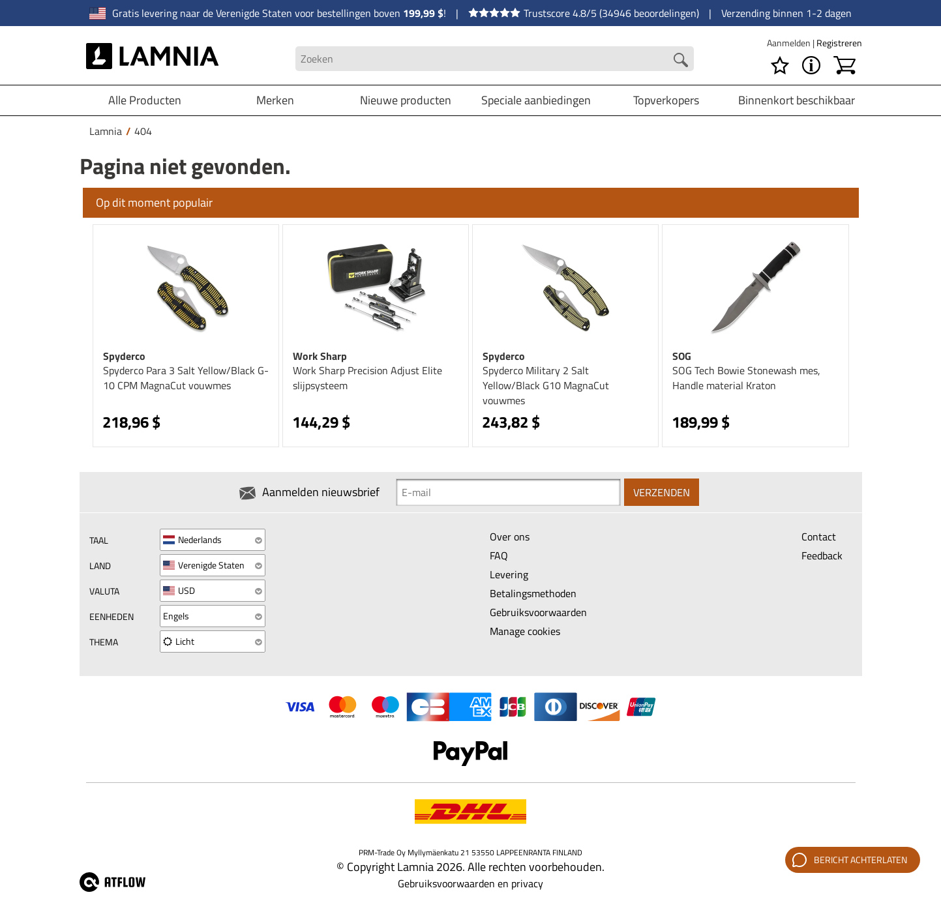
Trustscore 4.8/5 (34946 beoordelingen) (583, 13)
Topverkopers (666, 100)
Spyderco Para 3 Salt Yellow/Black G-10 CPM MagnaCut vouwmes (186, 377)
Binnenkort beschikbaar (796, 100)
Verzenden (661, 492)
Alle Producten (144, 100)
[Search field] (494, 59)
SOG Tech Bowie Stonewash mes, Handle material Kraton (746, 377)
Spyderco (124, 356)
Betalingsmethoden (533, 593)
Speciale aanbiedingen (536, 100)
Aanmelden (790, 43)
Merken (275, 100)
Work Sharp (320, 356)
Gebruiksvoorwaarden (538, 612)
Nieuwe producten (405, 100)
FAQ (499, 555)
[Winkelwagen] (844, 65)
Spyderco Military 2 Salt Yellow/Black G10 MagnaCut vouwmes (546, 385)
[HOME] (152, 58)
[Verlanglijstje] (780, 65)
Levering (509, 574)
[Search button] (681, 60)
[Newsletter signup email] (508, 492)
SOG (681, 356)
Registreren (839, 43)
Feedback (822, 555)
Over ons (510, 536)
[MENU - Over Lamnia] (811, 65)
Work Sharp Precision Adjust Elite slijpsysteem (367, 377)
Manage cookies (525, 631)
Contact (818, 536)
